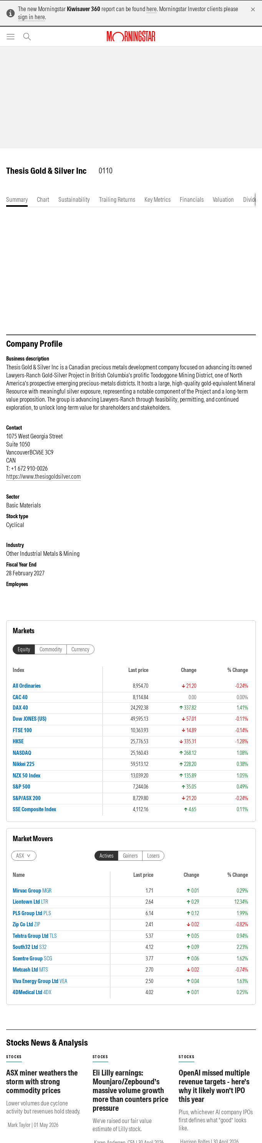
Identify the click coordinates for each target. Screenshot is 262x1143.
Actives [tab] (106, 855)
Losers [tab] (153, 855)
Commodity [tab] (51, 649)
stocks (14, 1056)
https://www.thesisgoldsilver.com (43, 476)
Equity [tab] (24, 649)
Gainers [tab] (130, 855)
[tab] (17, 200)
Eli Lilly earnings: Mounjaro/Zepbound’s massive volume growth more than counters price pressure (130, 1090)
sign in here (31, 17)
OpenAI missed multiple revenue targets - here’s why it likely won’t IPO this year (214, 1085)
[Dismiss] (253, 9)
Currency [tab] (80, 649)
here (151, 9)
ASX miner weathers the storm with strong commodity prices (42, 1081)
